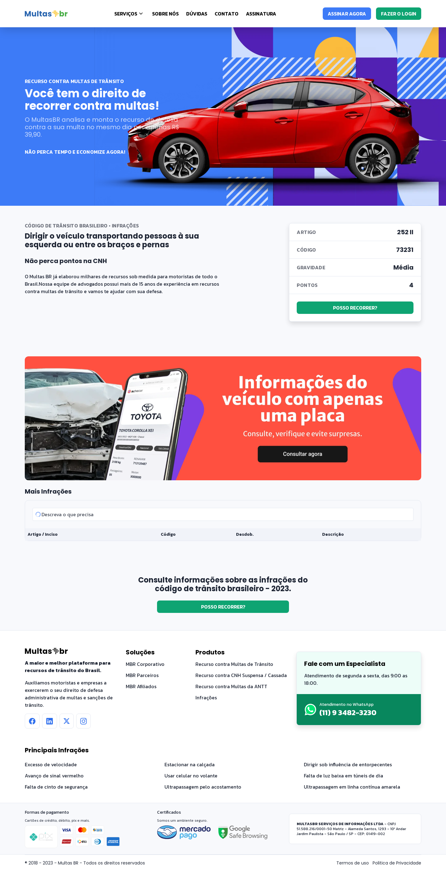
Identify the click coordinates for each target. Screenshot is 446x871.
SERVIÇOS (125, 13)
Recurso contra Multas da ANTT (231, 686)
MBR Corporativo (145, 664)
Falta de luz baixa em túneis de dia (343, 775)
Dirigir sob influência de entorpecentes (348, 764)
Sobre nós (165, 13)
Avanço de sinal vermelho (54, 775)
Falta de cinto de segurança (56, 786)
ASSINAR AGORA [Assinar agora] (347, 13)
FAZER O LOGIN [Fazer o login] (398, 13)
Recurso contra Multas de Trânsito (234, 664)
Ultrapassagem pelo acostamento (202, 786)
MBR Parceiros (142, 675)
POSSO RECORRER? (355, 307)
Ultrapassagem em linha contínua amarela (352, 786)
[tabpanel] (223, 520)
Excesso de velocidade (51, 764)
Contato (226, 13)
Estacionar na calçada (189, 764)
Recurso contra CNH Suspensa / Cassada (241, 675)
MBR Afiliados (141, 686)
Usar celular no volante (190, 775)
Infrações (206, 697)
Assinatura (261, 13)
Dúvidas (196, 13)
